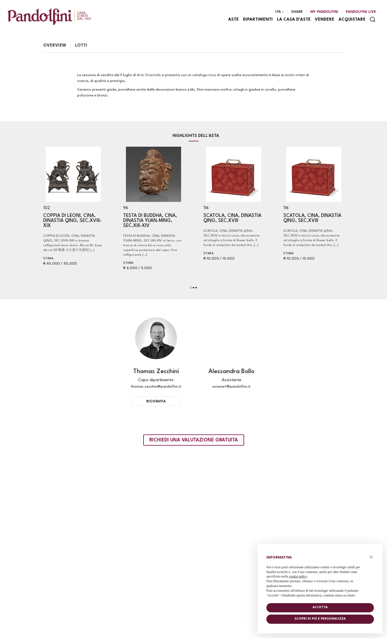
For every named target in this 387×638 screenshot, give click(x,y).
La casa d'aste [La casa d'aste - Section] (294, 20)
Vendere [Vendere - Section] (324, 20)
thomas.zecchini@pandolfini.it (156, 386)
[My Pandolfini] (324, 12)
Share (297, 12)
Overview (54, 46)
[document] (320, 575)
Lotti (81, 46)
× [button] (371, 557)
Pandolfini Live (361, 12)
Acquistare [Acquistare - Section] (352, 20)
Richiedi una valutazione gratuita (193, 440)
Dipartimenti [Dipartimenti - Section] (258, 20)
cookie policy (298, 576)
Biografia (156, 401)
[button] (191, 287)
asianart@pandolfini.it (231, 386)
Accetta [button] (320, 607)
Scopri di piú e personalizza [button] (320, 618)
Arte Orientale (149, 75)
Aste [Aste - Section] (233, 20)
